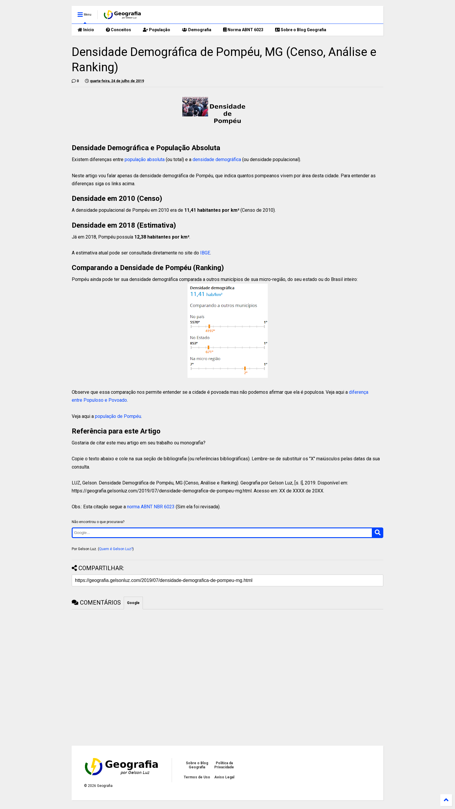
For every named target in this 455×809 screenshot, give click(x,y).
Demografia (196, 29)
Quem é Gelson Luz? (116, 549)
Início (86, 29)
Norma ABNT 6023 (243, 29)
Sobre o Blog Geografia (300, 29)
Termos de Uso (197, 777)
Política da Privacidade (224, 765)
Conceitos (118, 29)
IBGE (205, 253)
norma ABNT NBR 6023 (151, 506)
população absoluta (145, 159)
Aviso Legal (224, 777)
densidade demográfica (217, 159)
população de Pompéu (118, 416)
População (156, 29)
